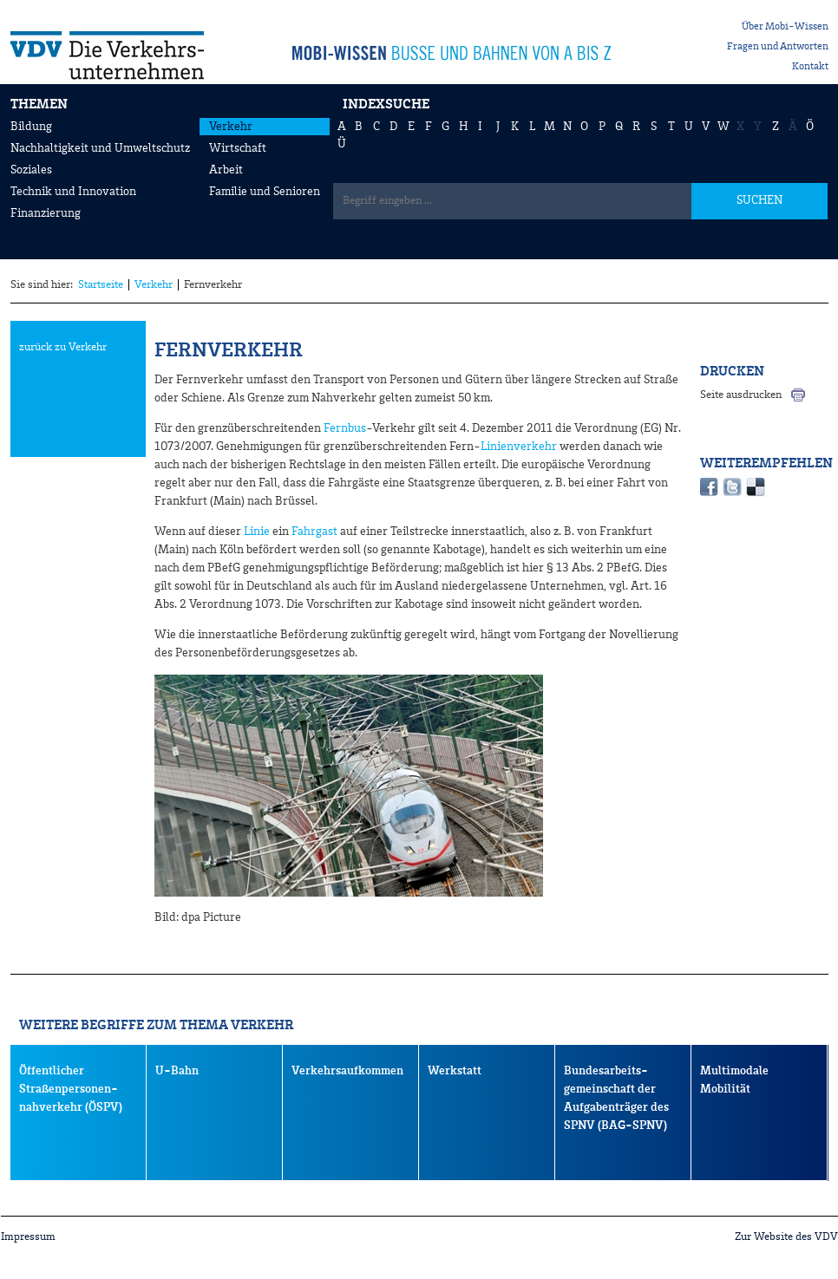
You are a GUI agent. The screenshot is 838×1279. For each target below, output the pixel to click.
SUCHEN (759, 200)
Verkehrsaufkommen (347, 1071)
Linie (257, 531)
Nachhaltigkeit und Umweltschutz (100, 148)
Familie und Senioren (264, 192)
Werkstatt (454, 1071)
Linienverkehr (519, 446)
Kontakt (810, 67)
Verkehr (230, 127)
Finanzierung (45, 213)
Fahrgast (314, 531)
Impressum (28, 1237)
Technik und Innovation (73, 192)
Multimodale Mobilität (734, 1080)
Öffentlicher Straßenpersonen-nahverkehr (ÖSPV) (70, 1089)
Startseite (100, 284)
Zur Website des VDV (786, 1237)
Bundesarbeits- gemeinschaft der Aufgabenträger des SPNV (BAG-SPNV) (616, 1098)
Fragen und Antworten (777, 47)
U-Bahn (177, 1071)
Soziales (31, 170)
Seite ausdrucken (741, 395)
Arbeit (226, 170)
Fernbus (345, 428)
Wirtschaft (237, 148)
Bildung (31, 127)
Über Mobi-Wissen (785, 27)
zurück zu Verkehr (63, 347)
